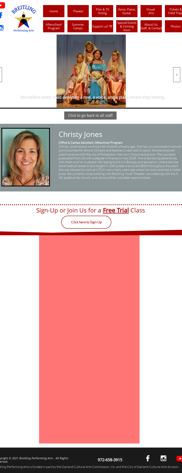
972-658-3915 (110, 459)
